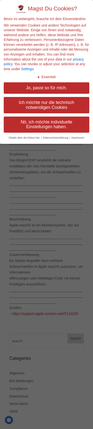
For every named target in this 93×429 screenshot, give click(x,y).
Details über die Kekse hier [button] (24, 137)
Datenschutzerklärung (56, 137)
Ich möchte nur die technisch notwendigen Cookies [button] (46, 105)
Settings (27, 69)
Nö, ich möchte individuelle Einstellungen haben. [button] (46, 124)
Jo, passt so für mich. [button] (46, 87)
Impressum (77, 137)
